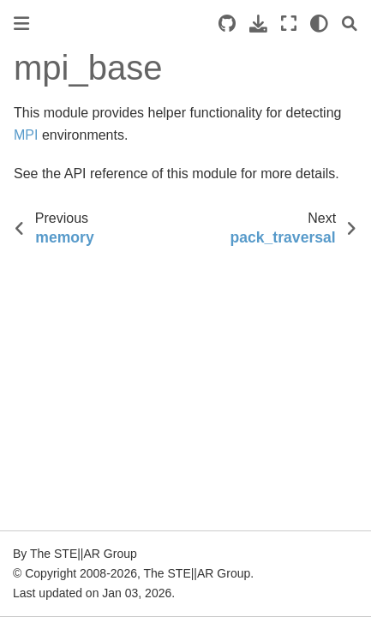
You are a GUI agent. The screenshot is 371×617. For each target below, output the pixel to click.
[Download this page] (258, 23)
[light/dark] (319, 23)
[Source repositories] (227, 23)
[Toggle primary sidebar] (21, 23)
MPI (26, 135)
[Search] (349, 23)
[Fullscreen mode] (288, 23)
